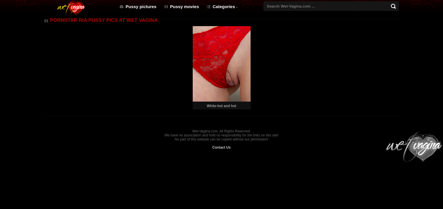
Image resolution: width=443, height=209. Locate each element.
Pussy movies (184, 6)
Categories (224, 6)
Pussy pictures (141, 6)
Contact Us (221, 147)
